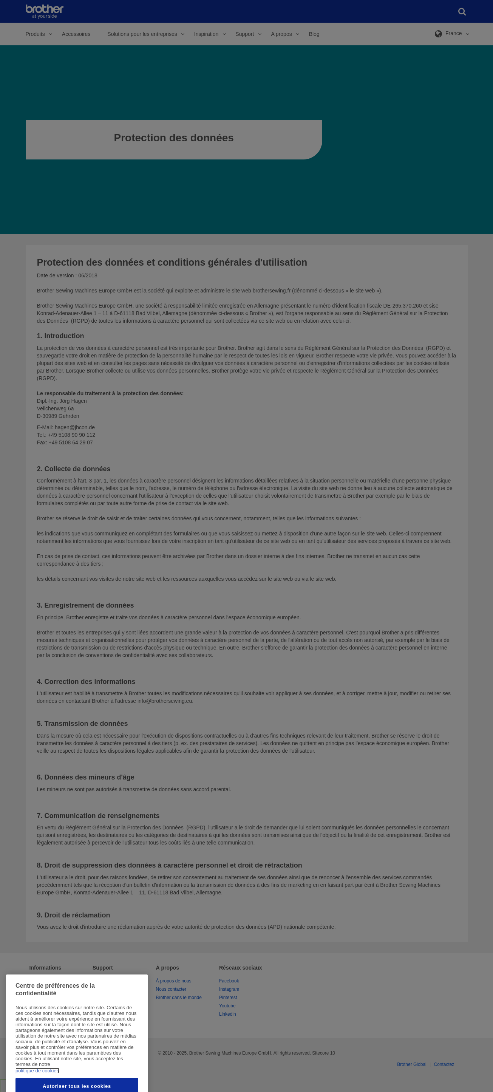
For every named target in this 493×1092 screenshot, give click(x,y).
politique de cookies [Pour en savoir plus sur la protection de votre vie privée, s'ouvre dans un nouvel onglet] (37, 1086)
